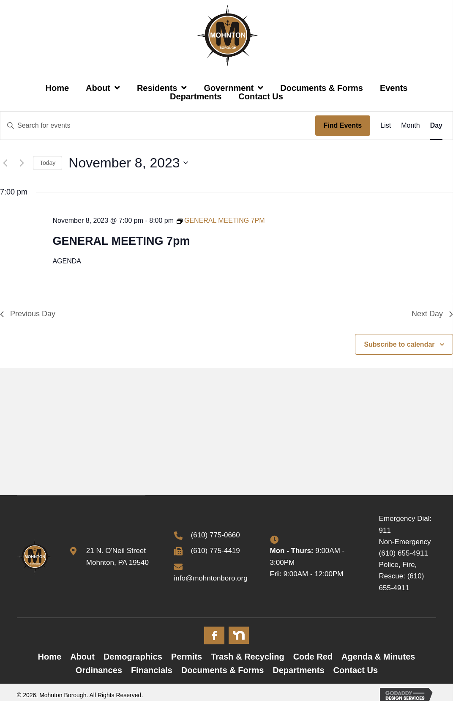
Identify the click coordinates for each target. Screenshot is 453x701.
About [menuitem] (82, 656)
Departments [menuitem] (298, 670)
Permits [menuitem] (186, 656)
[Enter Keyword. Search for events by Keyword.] (157, 126)
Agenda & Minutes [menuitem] (378, 656)
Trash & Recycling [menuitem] (247, 656)
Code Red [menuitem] (313, 656)
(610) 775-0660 (215, 535)
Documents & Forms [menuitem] (222, 670)
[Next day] (21, 163)
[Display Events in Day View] (436, 126)
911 (385, 530)
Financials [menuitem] (151, 670)
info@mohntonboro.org (211, 578)
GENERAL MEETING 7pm (121, 241)
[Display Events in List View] (385, 126)
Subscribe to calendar (399, 344)
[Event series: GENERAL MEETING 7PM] (221, 220)
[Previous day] (5, 163)
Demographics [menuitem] (133, 656)
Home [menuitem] (50, 656)
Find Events (343, 125)
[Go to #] (214, 635)
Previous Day (27, 313)
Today (47, 162)
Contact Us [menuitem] (355, 670)
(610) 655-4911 (403, 553)
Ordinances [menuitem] (99, 670)
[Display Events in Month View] (410, 126)
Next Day (432, 313)
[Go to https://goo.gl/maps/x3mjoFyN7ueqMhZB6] (113, 556)
